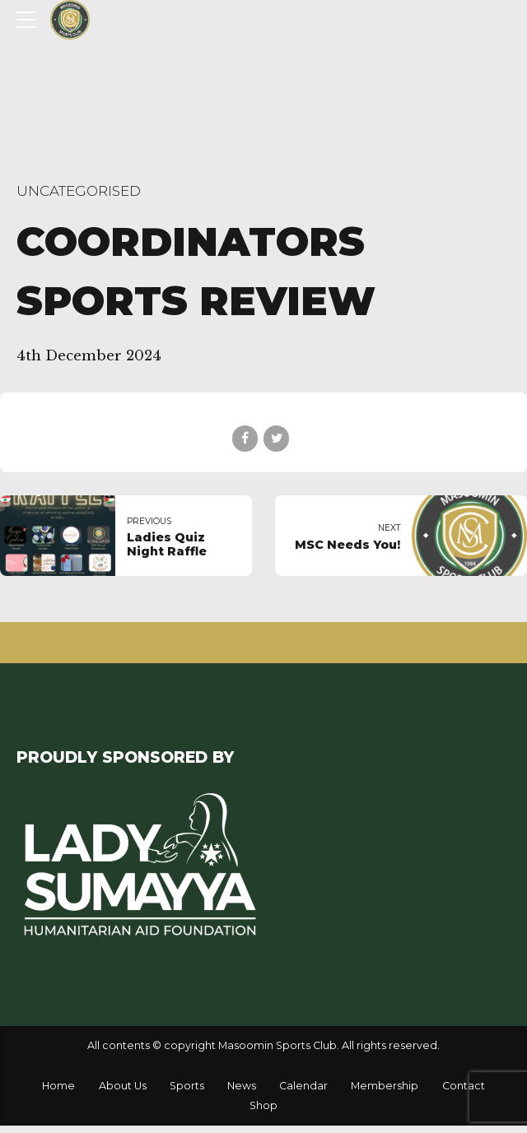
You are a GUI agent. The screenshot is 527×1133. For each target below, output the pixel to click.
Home (58, 1086)
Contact (463, 1086)
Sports (187, 1086)
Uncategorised (78, 191)
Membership (384, 1086)
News (241, 1086)
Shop (263, 1105)
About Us (123, 1086)
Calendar (303, 1086)
